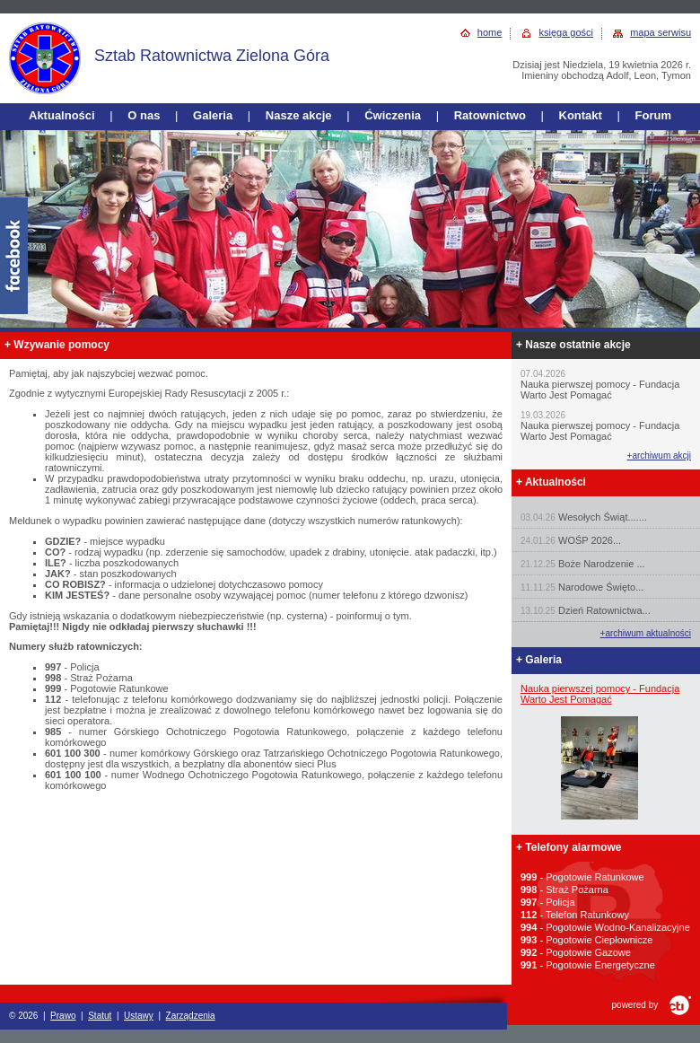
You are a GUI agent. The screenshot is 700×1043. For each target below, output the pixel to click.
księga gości (565, 32)
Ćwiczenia (392, 115)
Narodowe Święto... (600, 587)
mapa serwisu (660, 32)
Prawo (62, 1016)
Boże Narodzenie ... (601, 563)
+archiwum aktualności (645, 633)
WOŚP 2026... (589, 540)
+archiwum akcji (659, 455)
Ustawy (138, 1016)
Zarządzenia (190, 1016)
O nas (143, 115)
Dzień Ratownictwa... (604, 610)
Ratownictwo (490, 115)
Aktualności (62, 115)
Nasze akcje (299, 115)
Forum (653, 115)
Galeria (212, 115)
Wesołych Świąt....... (602, 517)
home (490, 32)
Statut (99, 1016)
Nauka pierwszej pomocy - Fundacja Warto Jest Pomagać (600, 694)
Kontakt (580, 115)
